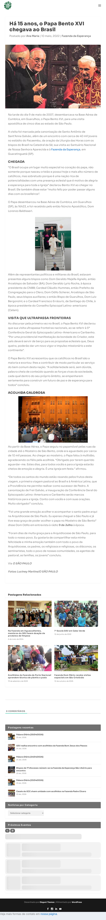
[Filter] (12, 830)
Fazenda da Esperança (76, 36)
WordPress (77, 902)
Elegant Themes (47, 902)
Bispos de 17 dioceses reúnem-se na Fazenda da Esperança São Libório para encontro (54, 769)
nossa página (48, 914)
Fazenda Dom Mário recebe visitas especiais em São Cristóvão (72, 676)
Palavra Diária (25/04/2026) (29, 734)
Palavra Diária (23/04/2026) (29, 780)
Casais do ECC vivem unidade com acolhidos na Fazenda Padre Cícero (51, 791)
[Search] (7, 830)
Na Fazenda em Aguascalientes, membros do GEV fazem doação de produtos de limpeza (26, 633)
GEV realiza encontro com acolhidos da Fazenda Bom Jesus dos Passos (51, 745)
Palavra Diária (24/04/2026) (29, 757)
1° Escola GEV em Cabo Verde (69, 631)
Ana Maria (32, 36)
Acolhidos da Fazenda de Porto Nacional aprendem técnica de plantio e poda (29, 676)
